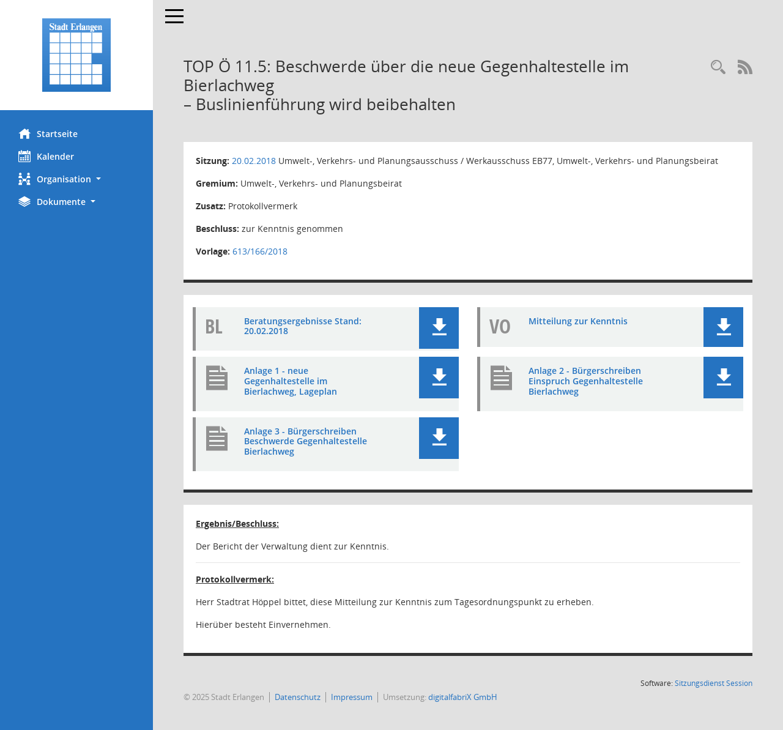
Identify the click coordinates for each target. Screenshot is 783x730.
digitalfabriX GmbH (462, 696)
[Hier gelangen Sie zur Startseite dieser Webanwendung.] (76, 55)
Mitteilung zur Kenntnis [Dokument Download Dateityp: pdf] (578, 321)
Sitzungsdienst (713, 683)
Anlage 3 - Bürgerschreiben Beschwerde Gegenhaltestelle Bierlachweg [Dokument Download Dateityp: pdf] (305, 441)
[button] (76, 179)
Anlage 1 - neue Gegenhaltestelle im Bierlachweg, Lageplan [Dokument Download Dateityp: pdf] (290, 381)
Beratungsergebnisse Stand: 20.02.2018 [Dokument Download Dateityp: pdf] (303, 326)
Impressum (352, 696)
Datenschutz (298, 696)
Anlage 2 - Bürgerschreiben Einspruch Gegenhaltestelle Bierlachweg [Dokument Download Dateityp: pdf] (586, 381)
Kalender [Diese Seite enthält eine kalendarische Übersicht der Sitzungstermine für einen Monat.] (46, 156)
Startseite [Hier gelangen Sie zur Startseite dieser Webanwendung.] (48, 133)
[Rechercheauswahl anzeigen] (718, 68)
